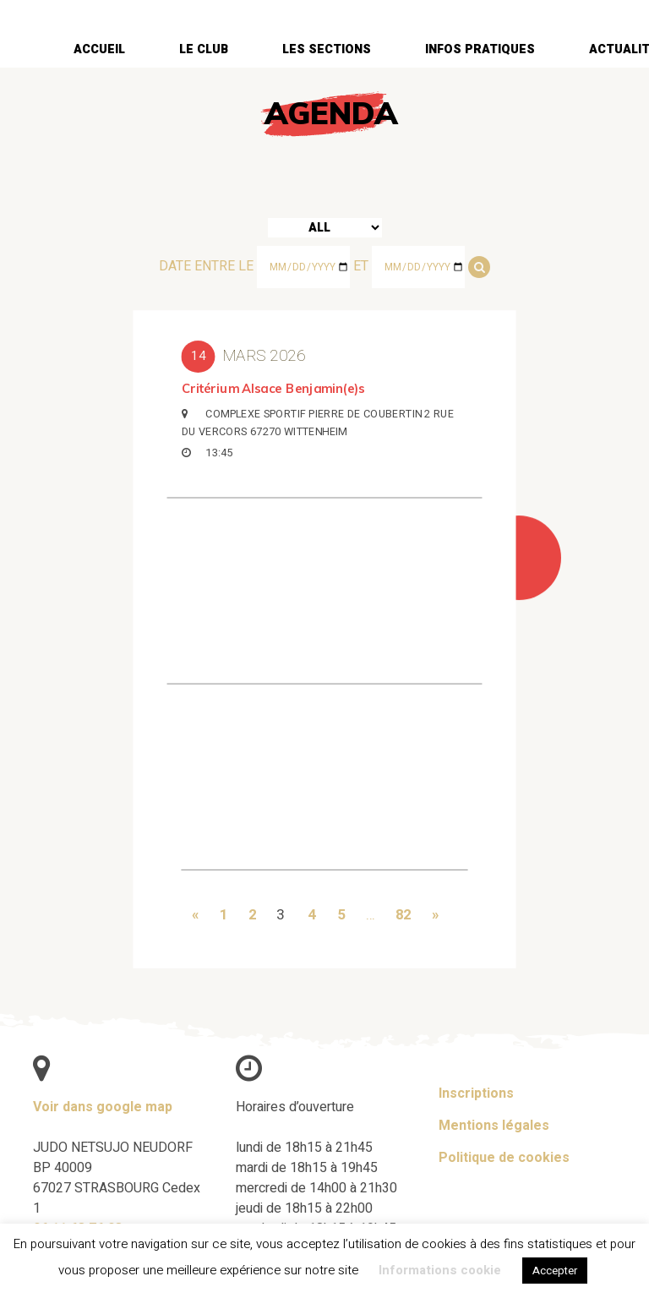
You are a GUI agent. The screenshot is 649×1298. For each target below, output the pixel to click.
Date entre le (206, 266)
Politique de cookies (504, 1158)
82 (403, 913)
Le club (203, 49)
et (360, 266)
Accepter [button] (554, 1271)
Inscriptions (476, 1093)
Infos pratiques (480, 49)
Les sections (326, 49)
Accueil (99, 49)
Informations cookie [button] (440, 1270)
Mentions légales (494, 1125)
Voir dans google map (102, 1107)
